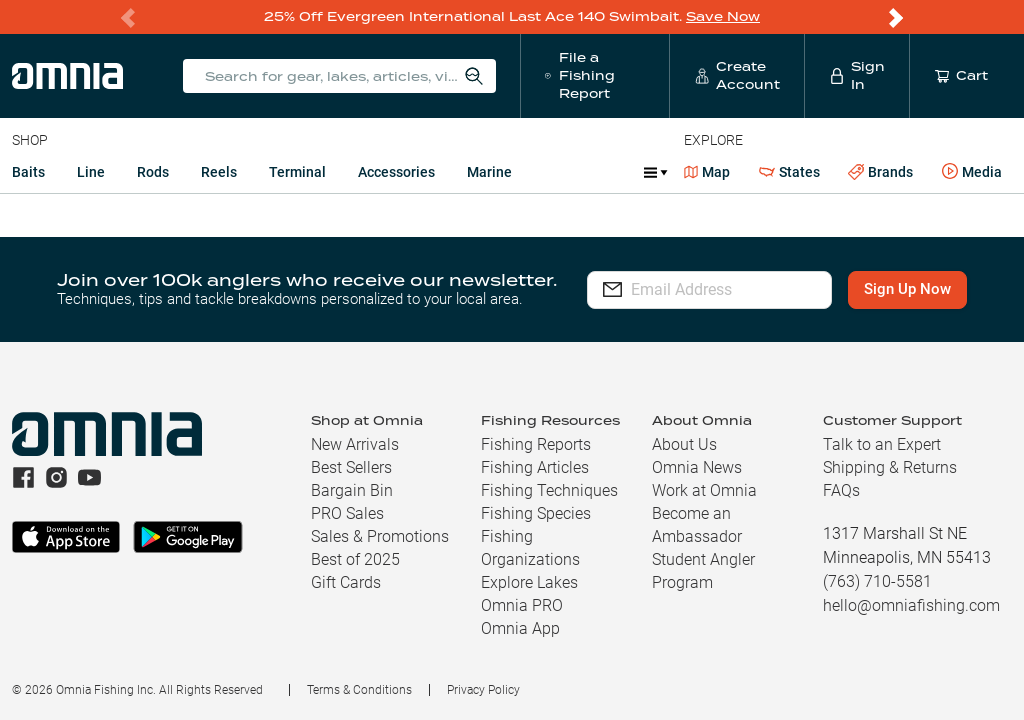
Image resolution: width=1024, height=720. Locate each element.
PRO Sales (347, 513)
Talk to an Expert (882, 444)
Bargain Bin (352, 490)
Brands (880, 172)
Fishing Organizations (530, 548)
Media (972, 172)
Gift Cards (346, 582)
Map (707, 172)
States (789, 172)
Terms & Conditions (359, 690)
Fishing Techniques (549, 490)
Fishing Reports (536, 444)
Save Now (723, 16)
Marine (489, 172)
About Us (684, 444)
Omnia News (697, 467)
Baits (28, 172)
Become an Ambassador (697, 525)
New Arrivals (355, 444)
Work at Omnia (704, 490)
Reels (219, 172)
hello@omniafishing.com (911, 605)
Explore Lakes (529, 582)
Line (91, 172)
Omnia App (520, 628)
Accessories (396, 172)
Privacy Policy (483, 690)
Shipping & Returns (890, 467)
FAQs (841, 490)
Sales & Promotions (380, 536)
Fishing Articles (535, 467)
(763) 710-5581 (877, 581)
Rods (153, 172)
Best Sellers (351, 467)
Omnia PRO (522, 605)
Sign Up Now (907, 289)
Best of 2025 (355, 559)
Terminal (297, 172)
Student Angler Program (703, 571)
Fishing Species (536, 513)
